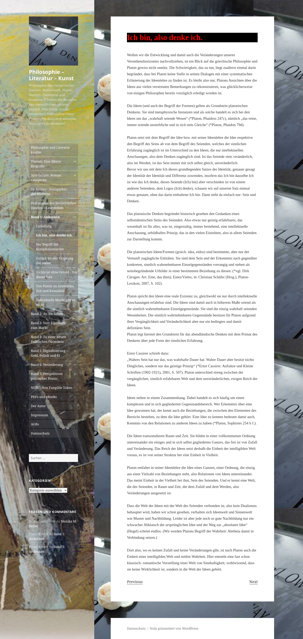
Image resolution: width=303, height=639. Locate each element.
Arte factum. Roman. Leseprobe (46, 177)
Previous (135, 581)
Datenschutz (40, 433)
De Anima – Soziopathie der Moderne (49, 191)
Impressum (39, 415)
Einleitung (44, 226)
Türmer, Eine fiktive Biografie (46, 163)
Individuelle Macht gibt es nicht (55, 302)
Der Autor (38, 406)
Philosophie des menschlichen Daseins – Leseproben (53, 205)
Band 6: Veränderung (47, 364)
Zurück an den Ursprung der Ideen (54, 260)
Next (253, 581)
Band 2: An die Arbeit (47, 314)
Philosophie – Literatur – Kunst (51, 75)
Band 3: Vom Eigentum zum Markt (48, 325)
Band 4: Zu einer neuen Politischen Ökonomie (48, 339)
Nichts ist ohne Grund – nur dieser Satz (57, 274)
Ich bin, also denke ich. (54, 235)
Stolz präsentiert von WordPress (174, 628)
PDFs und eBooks (44, 397)
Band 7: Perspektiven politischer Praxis (47, 376)
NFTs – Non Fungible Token (51, 388)
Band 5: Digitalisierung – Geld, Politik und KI (49, 353)
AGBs (35, 424)
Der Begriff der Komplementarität (50, 246)
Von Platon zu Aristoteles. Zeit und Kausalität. (55, 288)
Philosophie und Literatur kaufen (50, 149)
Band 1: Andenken (45, 217)
